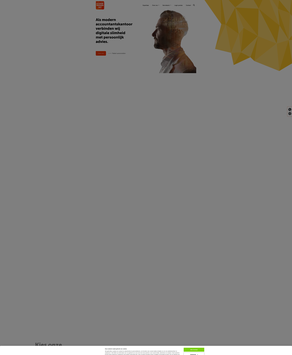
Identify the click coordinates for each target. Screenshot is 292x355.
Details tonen (108, 352)
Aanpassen (194, 346)
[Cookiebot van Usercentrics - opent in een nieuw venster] (95, 352)
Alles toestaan (194, 341)
